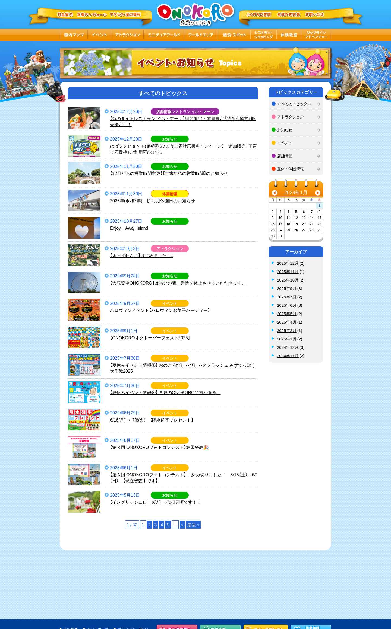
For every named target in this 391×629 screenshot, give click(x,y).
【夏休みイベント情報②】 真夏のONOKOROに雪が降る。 (165, 392)
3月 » (317, 193)
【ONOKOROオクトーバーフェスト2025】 (150, 337)
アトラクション (290, 117)
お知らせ (284, 130)
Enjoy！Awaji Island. (129, 228)
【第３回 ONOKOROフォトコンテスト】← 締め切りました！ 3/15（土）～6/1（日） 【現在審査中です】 (184, 477)
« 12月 (274, 193)
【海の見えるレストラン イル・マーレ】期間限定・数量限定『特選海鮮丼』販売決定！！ (183, 121)
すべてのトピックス (294, 104)
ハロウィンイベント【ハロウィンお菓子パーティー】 (160, 310)
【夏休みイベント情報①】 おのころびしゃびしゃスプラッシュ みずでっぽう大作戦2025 (183, 368)
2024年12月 (288, 347)
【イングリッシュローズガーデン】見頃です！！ (155, 502)
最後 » (193, 524)
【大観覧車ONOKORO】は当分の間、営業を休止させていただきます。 (178, 283)
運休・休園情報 (290, 169)
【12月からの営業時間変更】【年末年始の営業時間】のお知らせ (169, 173)
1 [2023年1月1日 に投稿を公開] (319, 205)
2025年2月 (287, 330)
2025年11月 (288, 271)
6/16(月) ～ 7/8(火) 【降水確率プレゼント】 (151, 420)
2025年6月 (287, 305)
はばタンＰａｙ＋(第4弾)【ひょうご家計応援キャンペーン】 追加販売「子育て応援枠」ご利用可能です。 (183, 149)
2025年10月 (288, 280)
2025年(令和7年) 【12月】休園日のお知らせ (152, 200)
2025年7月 (287, 297)
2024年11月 (288, 356)
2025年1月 (287, 339)
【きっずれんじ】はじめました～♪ (141, 255)
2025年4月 (287, 322)
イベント (284, 143)
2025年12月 (288, 263)
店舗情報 (284, 156)
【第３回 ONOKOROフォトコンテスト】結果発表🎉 (159, 447)
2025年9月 (287, 288)
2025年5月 (287, 314)
